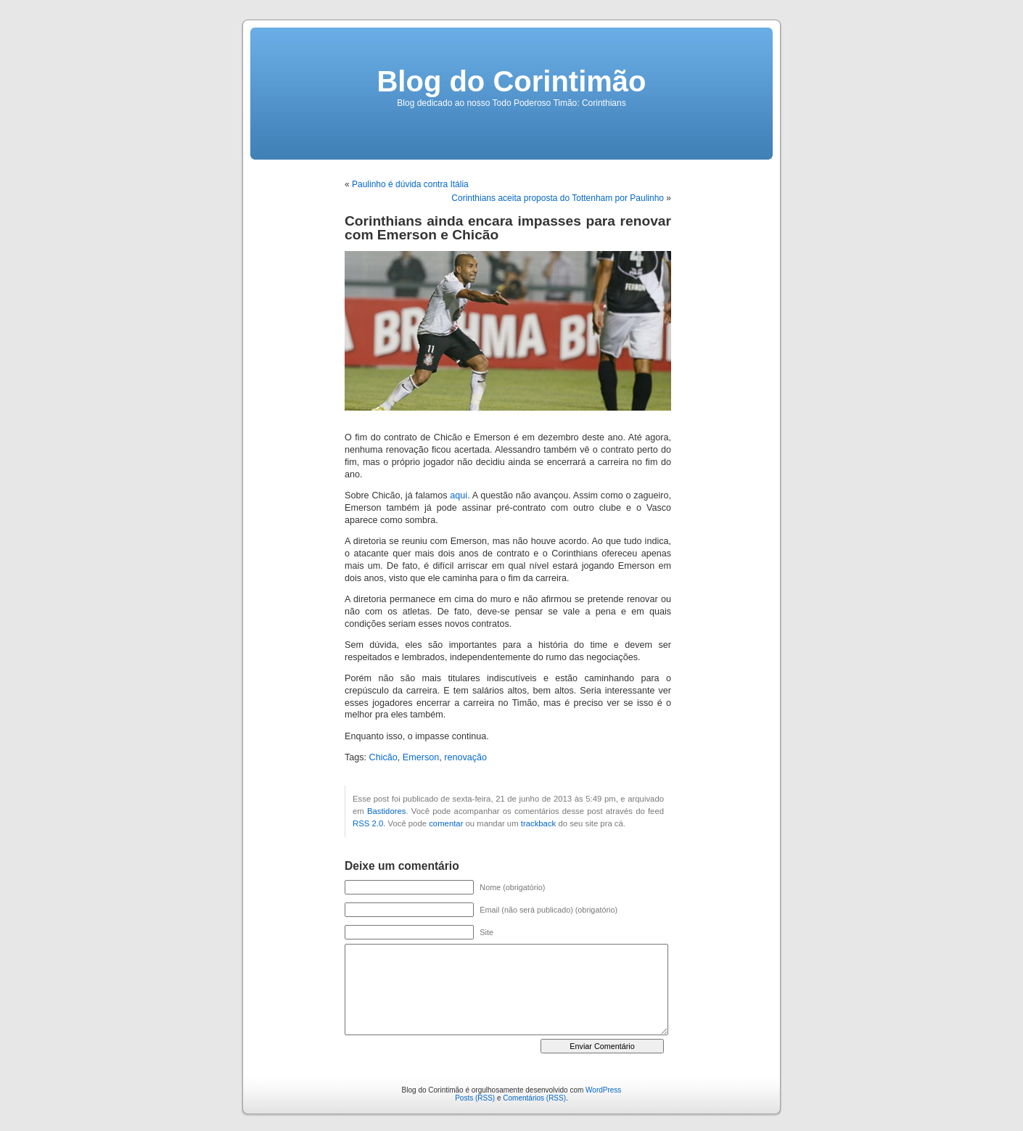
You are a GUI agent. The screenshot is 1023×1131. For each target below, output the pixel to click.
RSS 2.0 (368, 823)
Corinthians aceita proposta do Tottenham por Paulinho (557, 198)
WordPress (603, 1090)
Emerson (421, 757)
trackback (538, 823)
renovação (465, 757)
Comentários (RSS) (534, 1098)
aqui (458, 495)
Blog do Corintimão (511, 81)
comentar (446, 823)
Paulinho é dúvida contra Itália (410, 184)
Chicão (383, 757)
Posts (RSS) (475, 1098)
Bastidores (386, 811)
